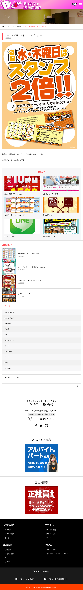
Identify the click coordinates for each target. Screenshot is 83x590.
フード (6, 357)
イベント (7, 335)
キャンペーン (9, 340)
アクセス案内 (9, 534)
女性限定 (7, 368)
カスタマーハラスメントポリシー (58, 554)
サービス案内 (51, 530)
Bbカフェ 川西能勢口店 (56, 579)
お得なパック (9, 318)
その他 (6, 329)
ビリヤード (8, 351)
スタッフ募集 (51, 550)
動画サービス (51, 534)
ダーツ (6, 346)
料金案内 (8, 530)
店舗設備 (8, 550)
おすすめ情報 (9, 312)
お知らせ (7, 323)
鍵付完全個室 (9, 554)
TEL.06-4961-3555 (44, 419)
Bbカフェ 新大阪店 (24, 579)
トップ (7, 538)
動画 (6, 363)
